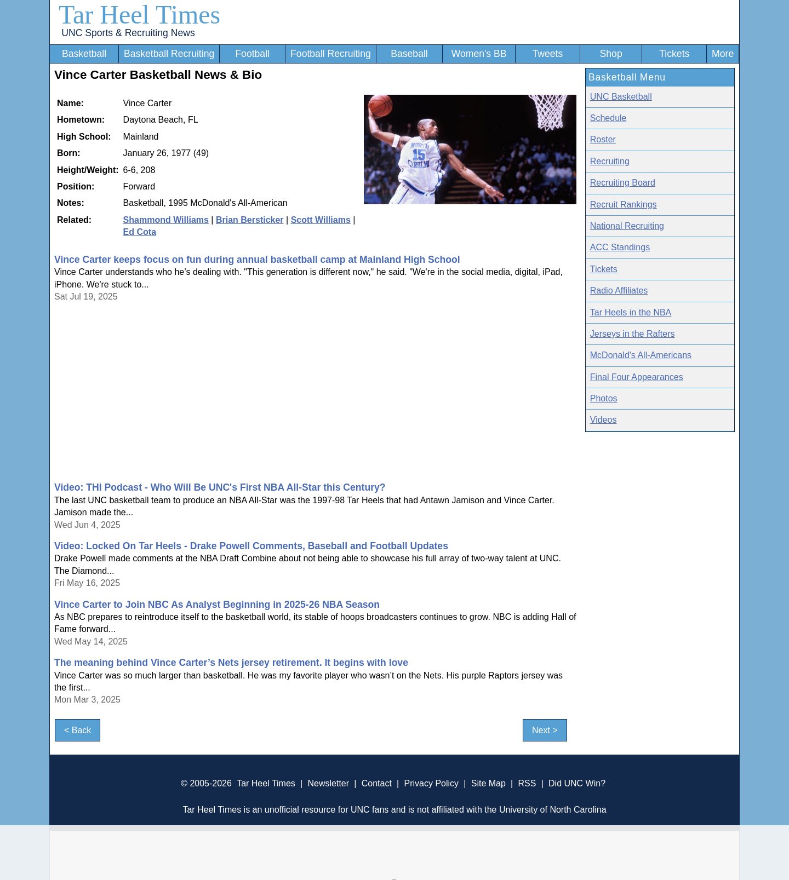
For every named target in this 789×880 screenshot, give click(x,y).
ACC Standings (620, 247)
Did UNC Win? (576, 783)
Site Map (488, 783)
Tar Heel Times (139, 14)
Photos (604, 398)
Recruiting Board (622, 182)
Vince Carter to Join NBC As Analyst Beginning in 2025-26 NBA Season (217, 604)
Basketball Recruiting (169, 53)
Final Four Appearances (636, 377)
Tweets (547, 53)
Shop (611, 53)
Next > (545, 730)
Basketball (84, 53)
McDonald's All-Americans (640, 355)
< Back (77, 730)
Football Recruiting (330, 53)
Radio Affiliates (619, 290)
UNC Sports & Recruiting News (128, 32)
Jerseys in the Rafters (632, 333)
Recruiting (610, 161)
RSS (527, 783)
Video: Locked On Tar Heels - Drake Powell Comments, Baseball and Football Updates (251, 545)
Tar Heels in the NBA (631, 312)
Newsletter (328, 783)
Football (252, 53)
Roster (603, 139)
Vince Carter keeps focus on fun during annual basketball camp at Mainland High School (257, 259)
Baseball (409, 53)
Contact (377, 783)
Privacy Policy (431, 783)
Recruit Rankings (623, 204)
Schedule (608, 118)
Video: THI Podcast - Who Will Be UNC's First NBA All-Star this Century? (220, 487)
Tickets (674, 53)
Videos (603, 419)
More (723, 53)
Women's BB (479, 53)
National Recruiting (627, 226)
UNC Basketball (621, 96)
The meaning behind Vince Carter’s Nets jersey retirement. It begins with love (231, 662)
